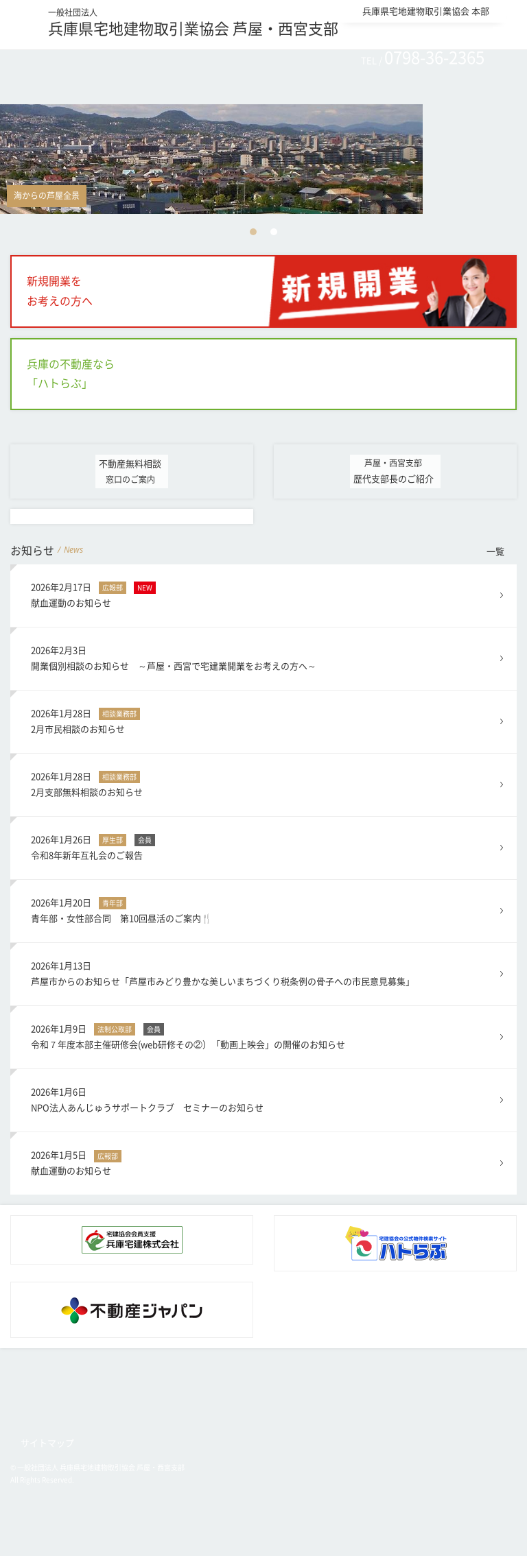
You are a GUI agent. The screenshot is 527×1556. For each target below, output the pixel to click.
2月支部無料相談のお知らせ (264, 783)
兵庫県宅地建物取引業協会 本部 (425, 11)
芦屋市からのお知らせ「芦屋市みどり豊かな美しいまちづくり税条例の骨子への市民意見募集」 (264, 972)
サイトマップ (47, 1443)
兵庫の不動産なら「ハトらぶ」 (71, 374)
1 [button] (253, 231)
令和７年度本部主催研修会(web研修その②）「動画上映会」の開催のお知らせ (264, 1035)
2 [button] (273, 231)
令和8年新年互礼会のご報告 (264, 846)
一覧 (495, 551)
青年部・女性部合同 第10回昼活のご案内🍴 (264, 909)
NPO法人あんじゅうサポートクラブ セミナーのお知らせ (264, 1098)
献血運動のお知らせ (264, 593)
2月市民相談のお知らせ (264, 720)
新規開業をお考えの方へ (60, 291)
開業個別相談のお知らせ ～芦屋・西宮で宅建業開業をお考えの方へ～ (264, 657)
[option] (263, 159)
